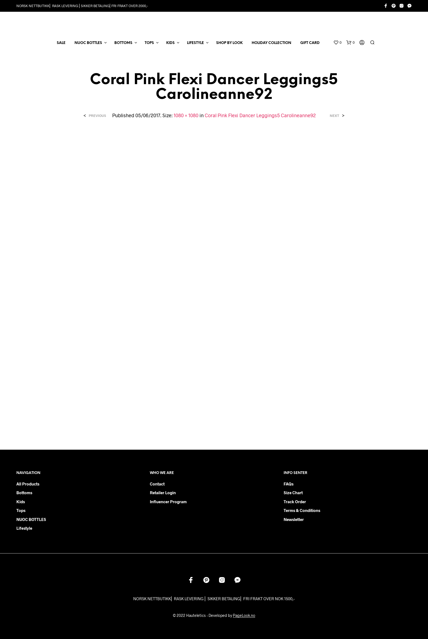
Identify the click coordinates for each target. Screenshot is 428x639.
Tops (20, 510)
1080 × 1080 (186, 115)
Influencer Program (168, 501)
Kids (20, 501)
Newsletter (294, 519)
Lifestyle (24, 528)
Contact (157, 483)
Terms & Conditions (302, 510)
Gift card (310, 43)
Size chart (293, 492)
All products (27, 483)
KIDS (170, 43)
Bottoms (24, 492)
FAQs (288, 483)
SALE (61, 43)
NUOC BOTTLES (88, 43)
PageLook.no (244, 615)
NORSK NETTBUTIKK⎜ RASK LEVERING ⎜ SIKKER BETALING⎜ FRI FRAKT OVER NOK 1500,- (214, 598)
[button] (337, 42)
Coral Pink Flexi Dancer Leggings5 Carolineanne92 (260, 115)
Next (334, 115)
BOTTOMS (123, 43)
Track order (295, 501)
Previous (97, 115)
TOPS (149, 43)
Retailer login (163, 492)
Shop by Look (229, 43)
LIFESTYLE (195, 43)
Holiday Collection (271, 43)
